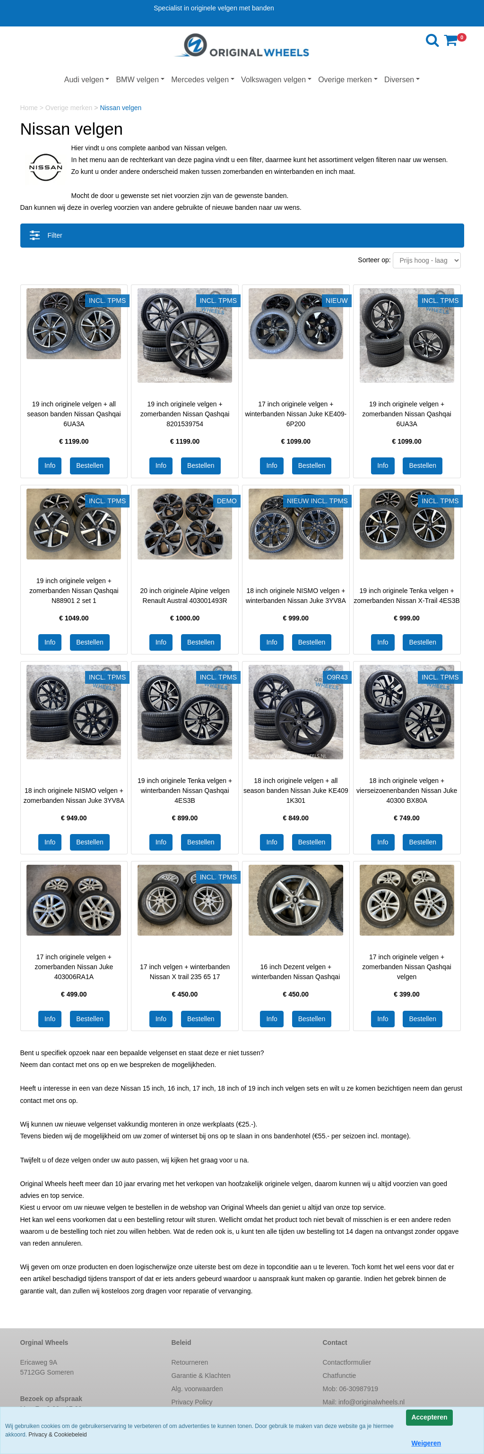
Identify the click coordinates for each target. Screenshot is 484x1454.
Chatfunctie (339, 1375)
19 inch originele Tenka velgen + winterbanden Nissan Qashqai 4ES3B (185, 790)
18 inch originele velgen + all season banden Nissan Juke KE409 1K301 (295, 790)
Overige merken (345, 80)
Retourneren (189, 1362)
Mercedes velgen (200, 80)
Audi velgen (84, 80)
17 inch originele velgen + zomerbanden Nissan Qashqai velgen (406, 967)
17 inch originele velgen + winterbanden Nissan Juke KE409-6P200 (295, 414)
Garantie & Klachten (200, 1375)
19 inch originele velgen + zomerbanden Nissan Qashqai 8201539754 (184, 414)
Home (30, 108)
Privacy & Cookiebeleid (57, 1434)
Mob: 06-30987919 (350, 1389)
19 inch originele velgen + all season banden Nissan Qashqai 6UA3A (74, 414)
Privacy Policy (191, 1402)
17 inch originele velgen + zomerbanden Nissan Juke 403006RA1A (74, 967)
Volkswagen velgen (273, 80)
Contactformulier (346, 1362)
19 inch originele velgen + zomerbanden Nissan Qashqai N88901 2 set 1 (73, 590)
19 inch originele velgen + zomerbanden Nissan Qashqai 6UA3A (406, 414)
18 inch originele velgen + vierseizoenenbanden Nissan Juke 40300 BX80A (406, 790)
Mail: (363, 1402)
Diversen (399, 80)
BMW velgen (137, 80)
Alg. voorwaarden (197, 1389)
